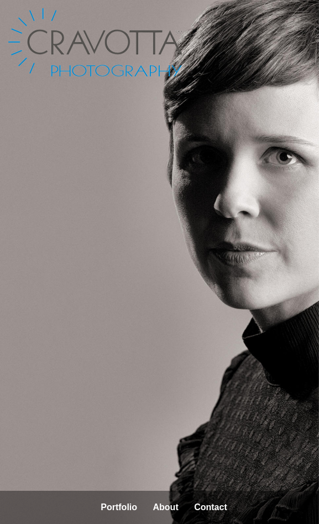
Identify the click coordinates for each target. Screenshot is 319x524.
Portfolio (119, 507)
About (166, 507)
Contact (210, 507)
